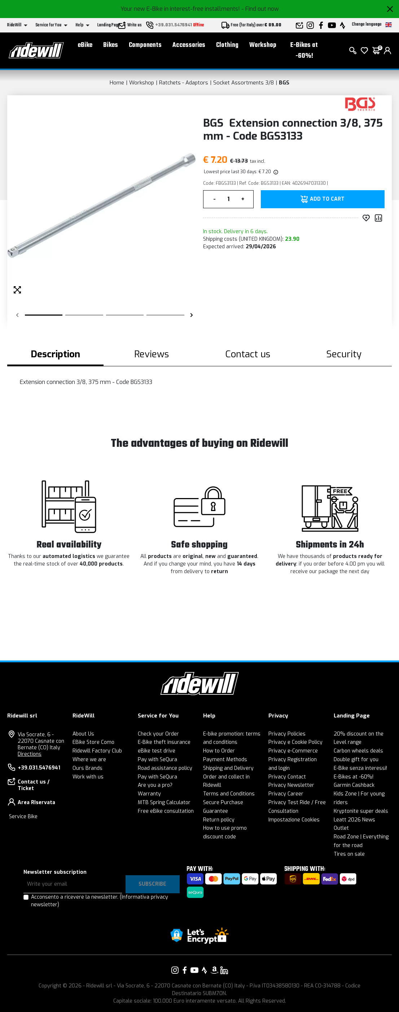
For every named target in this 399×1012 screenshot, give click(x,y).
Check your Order (158, 733)
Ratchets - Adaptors (183, 82)
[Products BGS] (360, 103)
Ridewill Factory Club (97, 750)
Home (117, 82)
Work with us (88, 776)
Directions (29, 754)
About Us (83, 733)
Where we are (89, 759)
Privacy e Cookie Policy (295, 742)
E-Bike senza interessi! (360, 768)
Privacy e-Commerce (293, 750)
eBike (85, 45)
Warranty (149, 793)
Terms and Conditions (229, 793)
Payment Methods (225, 759)
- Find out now (260, 9)
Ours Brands (87, 768)
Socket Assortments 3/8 (243, 82)
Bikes (110, 45)
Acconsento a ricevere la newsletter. (99, 901)
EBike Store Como (93, 742)
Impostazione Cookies (294, 819)
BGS (284, 82)
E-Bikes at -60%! (304, 50)
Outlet (341, 828)
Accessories (188, 45)
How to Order (219, 750)
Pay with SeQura (157, 759)
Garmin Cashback (354, 785)
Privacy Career (285, 793)
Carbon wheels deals (358, 750)
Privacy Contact (287, 776)
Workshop (262, 45)
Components (145, 45)
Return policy (218, 819)
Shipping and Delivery (228, 768)
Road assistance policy (165, 768)
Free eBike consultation (166, 811)
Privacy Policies (287, 733)
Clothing (227, 45)
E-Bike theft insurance (164, 742)
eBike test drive (156, 750)
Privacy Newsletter (291, 785)
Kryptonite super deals (361, 811)
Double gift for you (356, 759)
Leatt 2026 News (354, 819)
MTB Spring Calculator (164, 802)
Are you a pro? (155, 785)
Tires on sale (349, 854)
